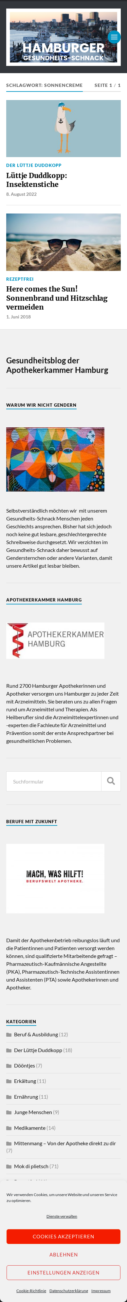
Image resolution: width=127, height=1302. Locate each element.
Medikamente (29, 1128)
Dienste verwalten (61, 1216)
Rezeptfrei (20, 279)
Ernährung (26, 1096)
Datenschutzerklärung (68, 1290)
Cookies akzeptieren (63, 1236)
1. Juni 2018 (18, 316)
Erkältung (25, 1081)
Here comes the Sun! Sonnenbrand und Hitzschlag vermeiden (56, 298)
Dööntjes (24, 1065)
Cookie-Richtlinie (31, 1290)
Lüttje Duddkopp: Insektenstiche (36, 180)
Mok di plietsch (31, 1166)
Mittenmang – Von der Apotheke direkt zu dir (65, 1143)
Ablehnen (63, 1254)
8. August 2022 (21, 194)
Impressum (101, 1290)
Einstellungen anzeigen (63, 1272)
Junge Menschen (33, 1112)
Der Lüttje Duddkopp (34, 165)
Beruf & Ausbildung (36, 1034)
